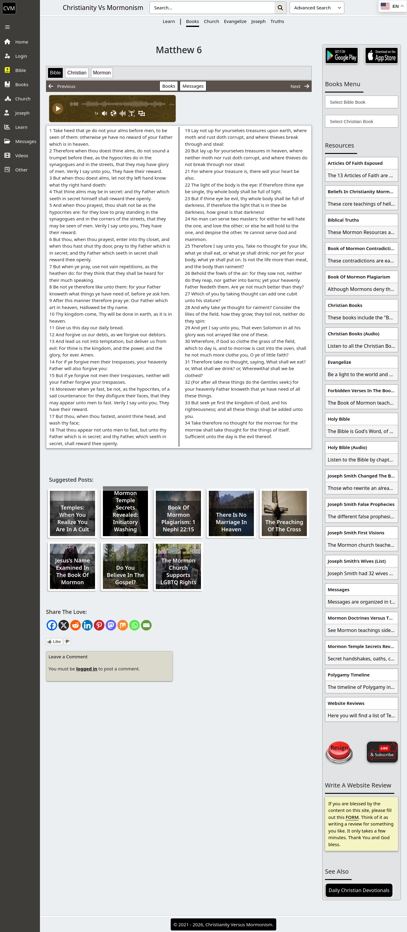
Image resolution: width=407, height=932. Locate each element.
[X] (63, 625)
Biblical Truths (343, 220)
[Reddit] (75, 625)
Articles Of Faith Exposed (355, 163)
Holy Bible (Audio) (347, 447)
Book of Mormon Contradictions (363, 248)
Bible (55, 72)
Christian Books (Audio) (353, 334)
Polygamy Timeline (348, 675)
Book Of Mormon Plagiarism (359, 277)
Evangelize (235, 21)
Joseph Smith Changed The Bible (363, 476)
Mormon (102, 72)
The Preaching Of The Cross (284, 525)
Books (192, 21)
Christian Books (345, 305)
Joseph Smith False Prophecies (361, 504)
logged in (86, 669)
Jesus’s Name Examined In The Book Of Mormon (72, 571)
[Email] (146, 625)
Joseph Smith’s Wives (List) (357, 561)
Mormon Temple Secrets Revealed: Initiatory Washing (125, 511)
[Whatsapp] (134, 625)
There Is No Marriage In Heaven (231, 522)
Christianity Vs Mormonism (103, 7)
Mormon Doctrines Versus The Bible (363, 618)
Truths (277, 21)
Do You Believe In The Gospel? (125, 575)
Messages (193, 86)
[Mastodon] (111, 625)
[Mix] (122, 625)
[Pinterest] (99, 625)
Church (211, 21)
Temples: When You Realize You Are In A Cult (72, 518)
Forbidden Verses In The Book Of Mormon (363, 390)
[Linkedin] (87, 625)
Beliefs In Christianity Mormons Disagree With (363, 191)
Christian (76, 72)
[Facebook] (52, 625)
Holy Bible (339, 419)
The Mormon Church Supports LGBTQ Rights (178, 571)
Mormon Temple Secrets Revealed (363, 646)
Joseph (258, 21)
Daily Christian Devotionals (359, 890)
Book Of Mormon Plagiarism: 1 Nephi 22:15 (178, 518)
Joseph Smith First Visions (356, 533)
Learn (169, 21)
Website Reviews (346, 703)
